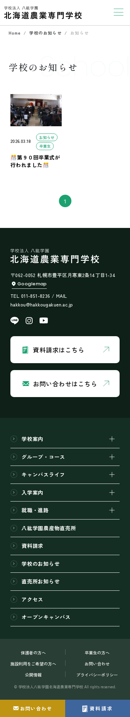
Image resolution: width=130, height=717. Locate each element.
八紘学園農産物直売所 (48, 528)
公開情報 (33, 675)
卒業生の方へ (97, 652)
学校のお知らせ (40, 563)
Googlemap (32, 284)
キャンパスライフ (43, 474)
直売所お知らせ (40, 581)
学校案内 (32, 438)
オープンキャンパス (46, 617)
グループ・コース (43, 456)
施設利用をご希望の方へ (33, 664)
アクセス (32, 599)
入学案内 (32, 492)
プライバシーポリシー (97, 675)
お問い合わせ (97, 664)
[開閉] (112, 439)
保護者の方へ (33, 652)
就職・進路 (35, 510)
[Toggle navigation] (118, 12)
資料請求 (32, 545)
